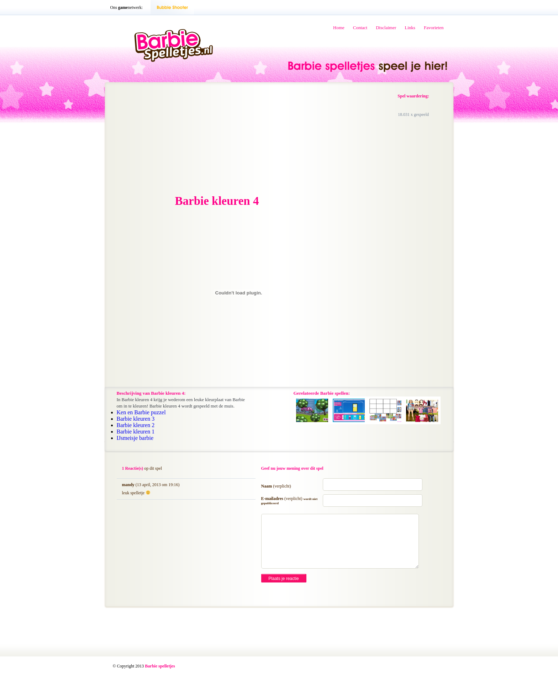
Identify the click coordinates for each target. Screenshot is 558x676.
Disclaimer (386, 27)
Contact (360, 27)
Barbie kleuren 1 (136, 432)
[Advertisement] (171, 139)
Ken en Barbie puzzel (141, 412)
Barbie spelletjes (160, 666)
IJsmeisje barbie (135, 438)
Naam (276, 486)
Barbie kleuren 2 (136, 425)
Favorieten (434, 27)
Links (410, 27)
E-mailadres (289, 500)
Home (338, 27)
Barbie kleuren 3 (136, 419)
